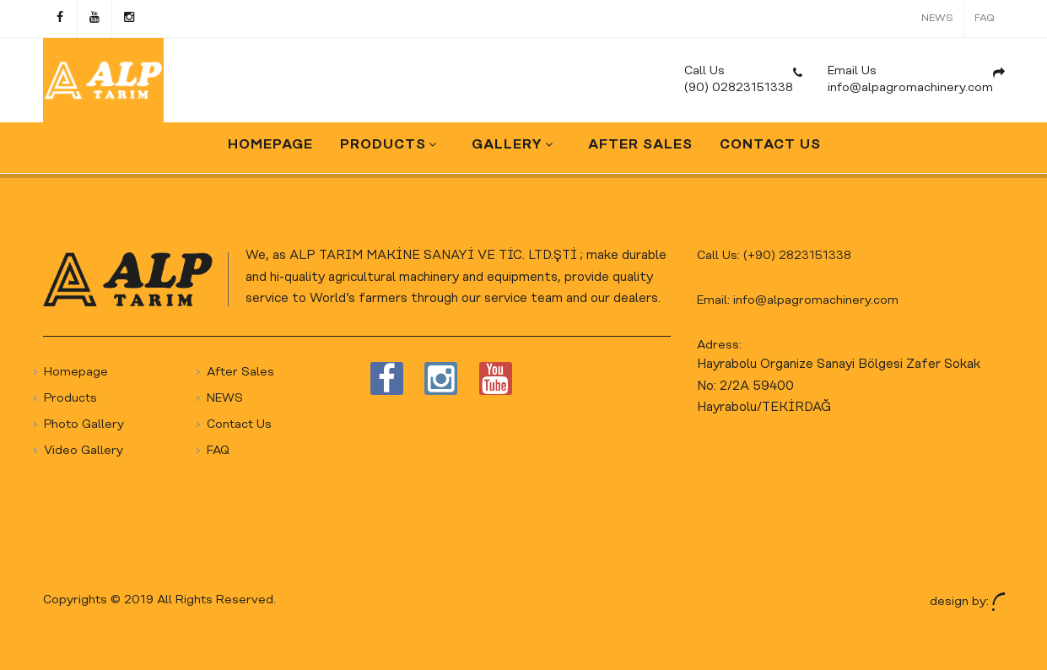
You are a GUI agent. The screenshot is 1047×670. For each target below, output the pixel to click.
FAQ (984, 18)
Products (70, 398)
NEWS (937, 18)
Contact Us (239, 425)
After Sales (240, 372)
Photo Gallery (84, 425)
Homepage (76, 372)
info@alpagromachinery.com (816, 300)
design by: (967, 601)
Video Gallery (83, 451)
